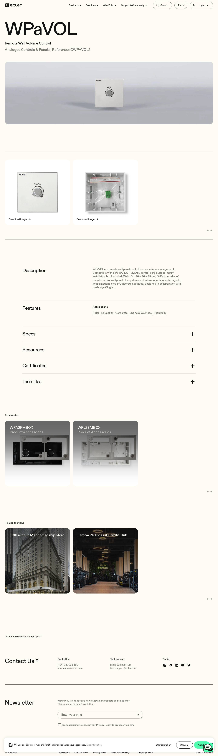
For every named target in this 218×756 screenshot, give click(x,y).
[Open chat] (208, 747)
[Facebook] (171, 656)
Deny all (184, 744)
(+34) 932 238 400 (68, 656)
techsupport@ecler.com (123, 659)
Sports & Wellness (140, 304)
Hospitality (160, 304)
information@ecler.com (70, 659)
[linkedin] (177, 656)
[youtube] (183, 656)
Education (107, 304)
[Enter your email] (100, 706)
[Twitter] (189, 656)
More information (94, 745)
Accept (202, 744)
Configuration (163, 744)
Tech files (32, 373)
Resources (33, 341)
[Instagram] (165, 656)
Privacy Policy (103, 716)
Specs (29, 325)
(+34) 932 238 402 (120, 656)
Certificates (34, 357)
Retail (96, 304)
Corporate (121, 304)
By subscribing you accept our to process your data (98, 716)
